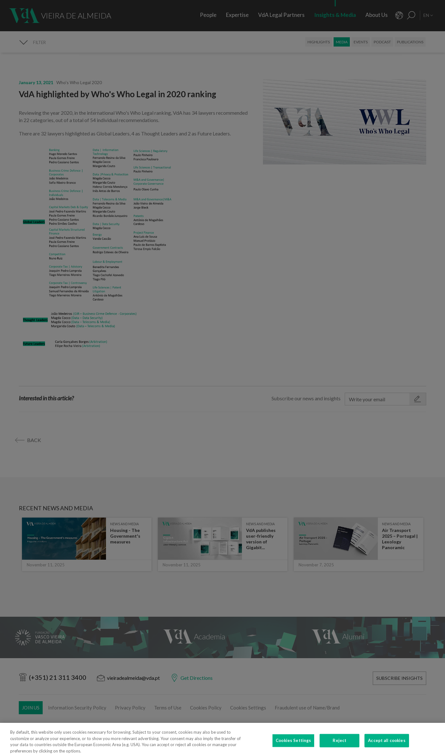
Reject (339, 743)
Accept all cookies (386, 743)
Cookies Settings (293, 743)
